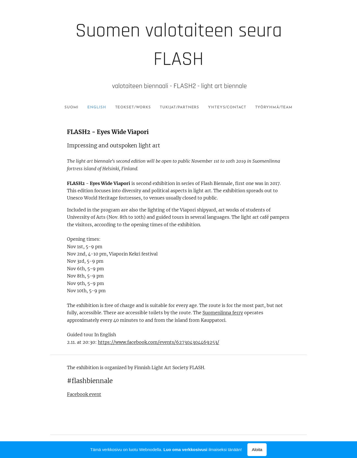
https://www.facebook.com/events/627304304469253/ (158, 342)
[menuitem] (71, 107)
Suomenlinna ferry (222, 312)
